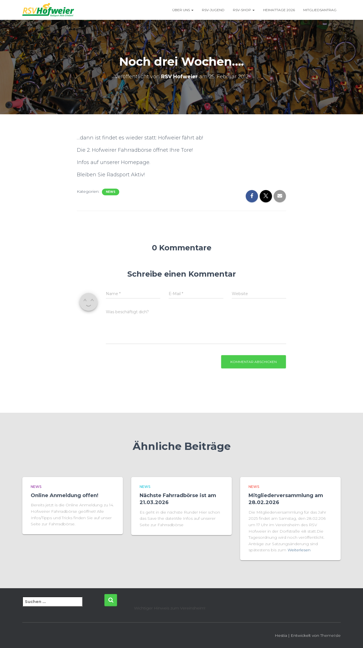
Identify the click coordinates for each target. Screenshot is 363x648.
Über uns (183, 10)
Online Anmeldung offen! (64, 495)
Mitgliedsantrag (319, 10)
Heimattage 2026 (279, 10)
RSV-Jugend (213, 10)
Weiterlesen (299, 549)
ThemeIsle (330, 635)
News (110, 192)
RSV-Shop (244, 10)
